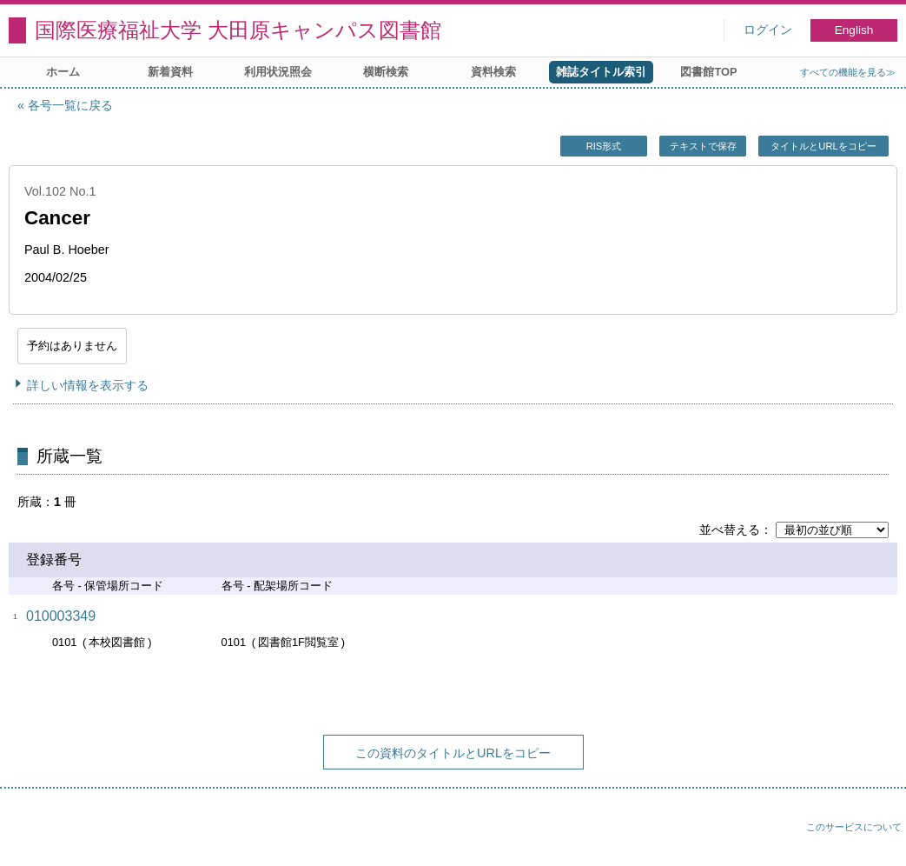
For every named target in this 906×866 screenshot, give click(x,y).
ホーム (63, 71)
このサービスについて (854, 827)
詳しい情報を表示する (88, 385)
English (854, 30)
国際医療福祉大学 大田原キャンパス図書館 (238, 30)
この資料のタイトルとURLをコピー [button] (453, 753)
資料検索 (493, 71)
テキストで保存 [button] (703, 146)
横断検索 (385, 71)
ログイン (768, 30)
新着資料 (170, 71)
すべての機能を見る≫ (848, 72)
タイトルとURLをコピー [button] (823, 146)
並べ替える (729, 529)
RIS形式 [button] (604, 146)
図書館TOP (708, 71)
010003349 (61, 616)
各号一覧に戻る (70, 105)
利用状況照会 (278, 71)
